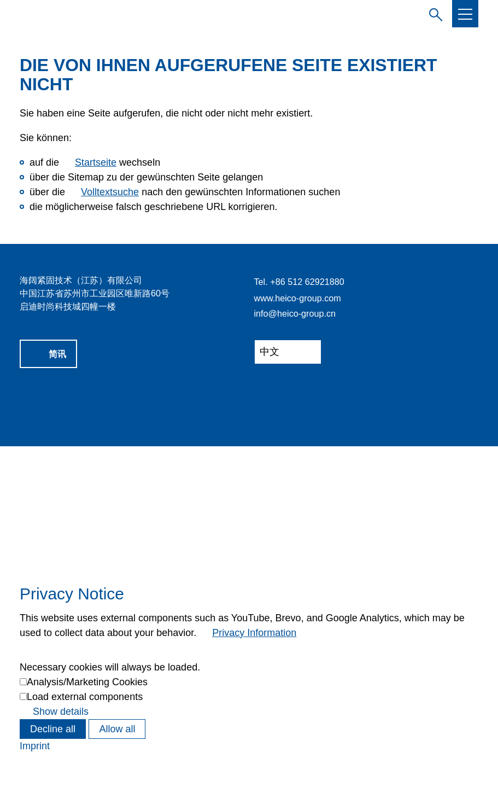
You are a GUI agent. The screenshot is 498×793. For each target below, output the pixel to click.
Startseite (95, 162)
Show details (61, 711)
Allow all (117, 729)
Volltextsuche (110, 191)
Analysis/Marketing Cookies (87, 682)
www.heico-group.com (297, 298)
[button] (465, 14)
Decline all (52, 729)
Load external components (85, 696)
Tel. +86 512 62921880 (299, 282)
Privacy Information (254, 632)
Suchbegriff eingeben (433, 13)
